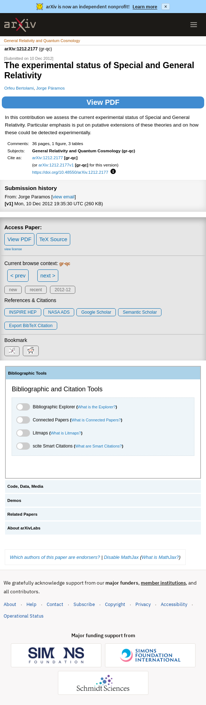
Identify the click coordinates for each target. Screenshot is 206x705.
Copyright (115, 604)
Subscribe (84, 604)
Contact (55, 604)
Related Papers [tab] (22, 514)
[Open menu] (194, 25)
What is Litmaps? (66, 433)
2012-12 (63, 289)
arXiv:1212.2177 (47, 157)
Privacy (143, 604)
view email (63, 196)
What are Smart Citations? (98, 446)
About (10, 604)
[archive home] (20, 25)
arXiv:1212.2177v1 (55, 164)
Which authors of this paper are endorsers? (55, 557)
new (13, 289)
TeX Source (53, 239)
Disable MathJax (121, 557)
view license (13, 249)
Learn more (145, 7)
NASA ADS (59, 312)
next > (47, 275)
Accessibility (174, 604)
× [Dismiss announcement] (165, 6)
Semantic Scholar (140, 312)
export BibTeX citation (30, 325)
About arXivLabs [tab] (24, 528)
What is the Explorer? (96, 407)
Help (31, 604)
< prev (18, 275)
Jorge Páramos (50, 88)
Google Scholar (96, 312)
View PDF (103, 102)
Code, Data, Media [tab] (25, 486)
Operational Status (23, 615)
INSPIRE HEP (23, 312)
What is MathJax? (160, 557)
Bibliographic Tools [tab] (27, 373)
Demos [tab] (14, 500)
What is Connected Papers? (96, 420)
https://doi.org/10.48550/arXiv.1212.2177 (70, 172)
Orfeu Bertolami (19, 88)
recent (36, 289)
